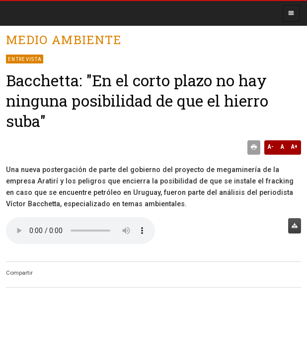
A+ (294, 146)
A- (271, 146)
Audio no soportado (80, 230)
